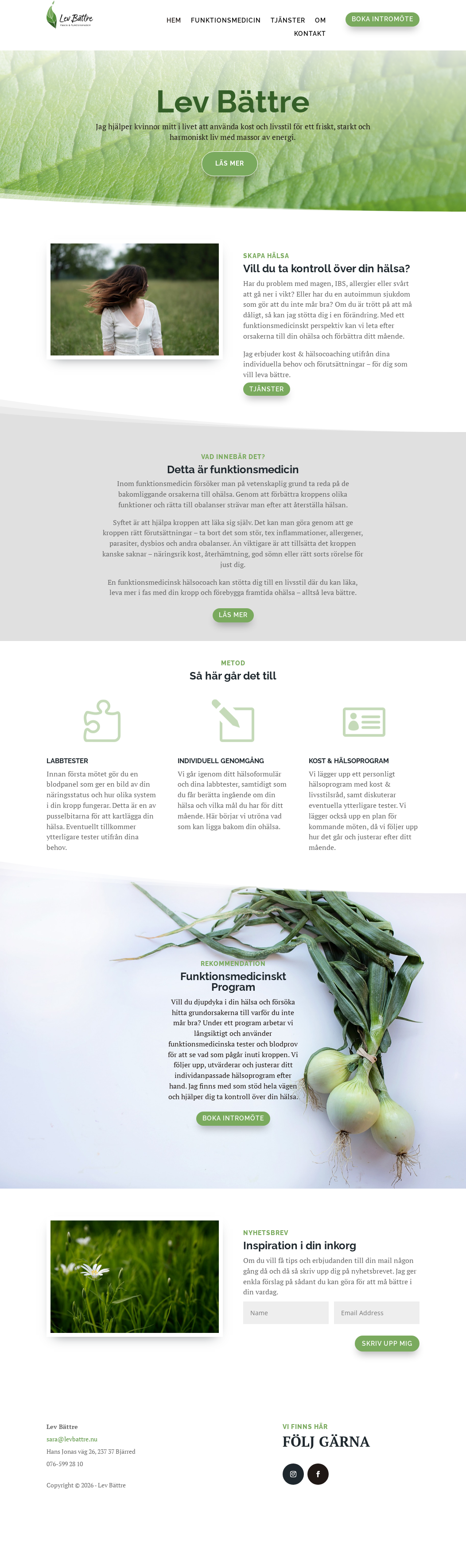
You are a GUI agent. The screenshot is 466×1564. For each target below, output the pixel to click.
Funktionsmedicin (226, 20)
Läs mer (229, 158)
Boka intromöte (382, 19)
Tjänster (288, 20)
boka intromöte (233, 1113)
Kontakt (310, 34)
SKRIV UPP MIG (387, 1338)
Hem (174, 20)
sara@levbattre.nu (72, 1434)
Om (320, 20)
